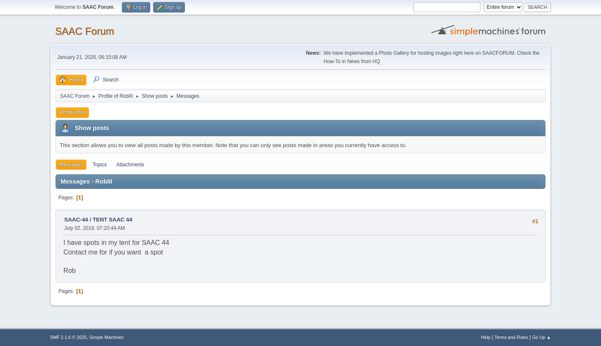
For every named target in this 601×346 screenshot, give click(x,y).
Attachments (130, 165)
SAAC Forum (84, 31)
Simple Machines (106, 337)
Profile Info (72, 112)
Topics (100, 165)
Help (485, 337)
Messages (71, 165)
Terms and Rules (511, 337)
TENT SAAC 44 (112, 219)
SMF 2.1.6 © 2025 (68, 337)
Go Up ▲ (541, 337)
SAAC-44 (76, 219)
